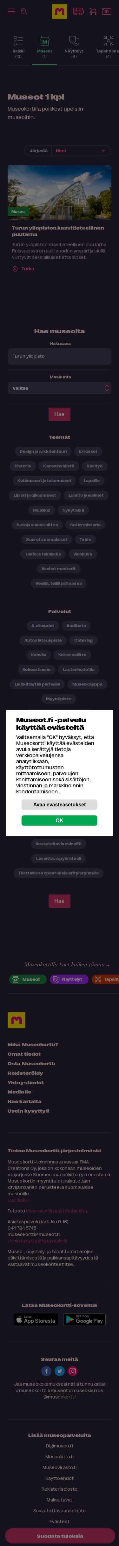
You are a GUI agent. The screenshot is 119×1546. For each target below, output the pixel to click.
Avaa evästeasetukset (59, 804)
